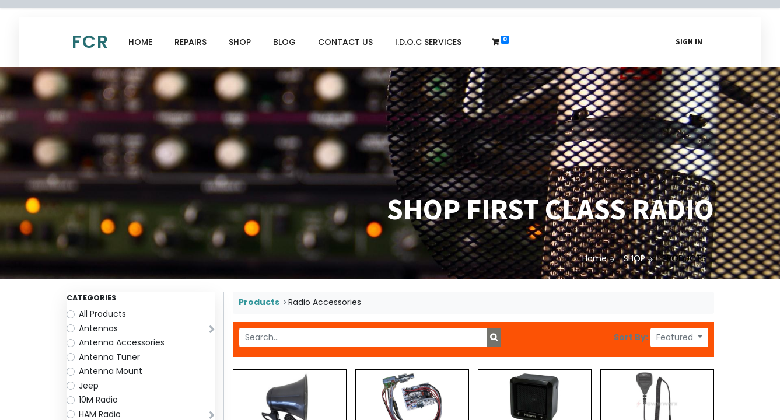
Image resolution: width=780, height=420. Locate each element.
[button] (679, 337)
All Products (102, 314)
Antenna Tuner (109, 357)
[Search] (494, 338)
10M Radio (98, 399)
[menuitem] (140, 42)
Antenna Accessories (122, 342)
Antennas (98, 328)
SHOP (634, 258)
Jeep (89, 385)
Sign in (689, 42)
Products (259, 302)
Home (594, 258)
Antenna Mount (110, 371)
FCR (90, 42)
